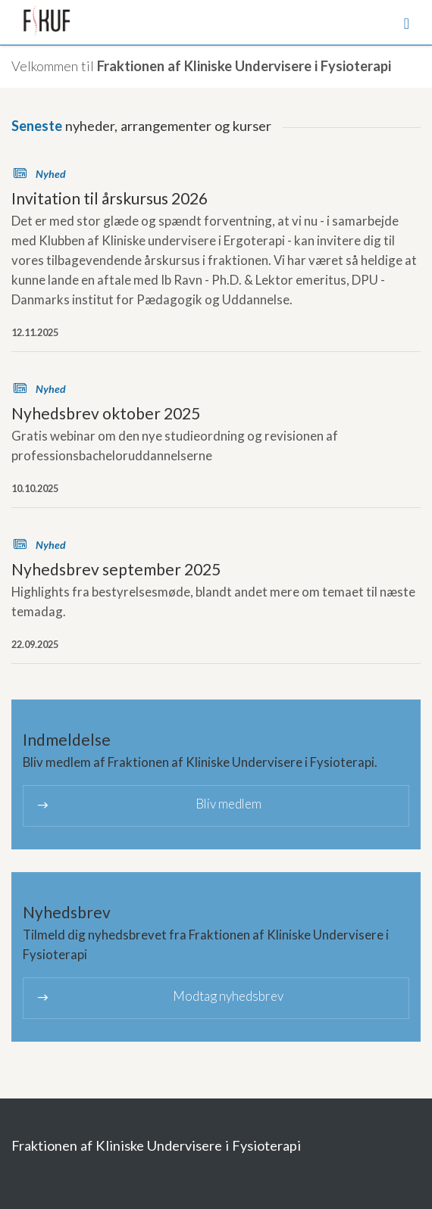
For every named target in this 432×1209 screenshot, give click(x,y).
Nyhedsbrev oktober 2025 (105, 413)
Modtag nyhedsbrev (159, 997)
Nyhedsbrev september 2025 (116, 568)
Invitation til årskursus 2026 (109, 198)
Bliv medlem (148, 805)
